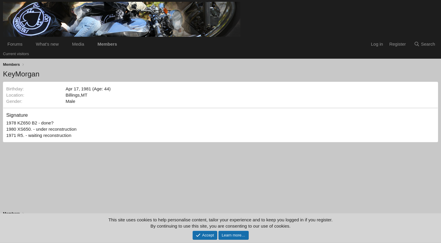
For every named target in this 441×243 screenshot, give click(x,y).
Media (78, 44)
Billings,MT (76, 94)
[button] (27, 44)
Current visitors (16, 54)
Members (107, 44)
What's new (47, 44)
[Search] (424, 44)
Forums (15, 44)
